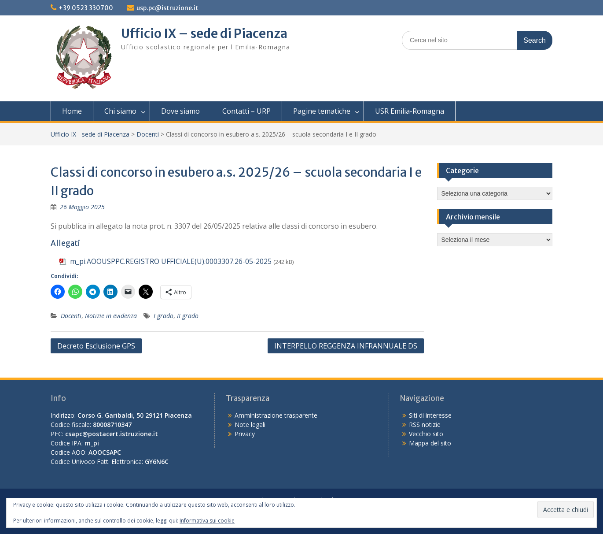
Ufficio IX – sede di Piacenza (204, 33)
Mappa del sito (430, 443)
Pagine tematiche (321, 111)
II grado (188, 316)
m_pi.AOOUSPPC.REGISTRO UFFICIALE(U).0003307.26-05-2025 (171, 261)
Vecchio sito (426, 434)
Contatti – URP (246, 111)
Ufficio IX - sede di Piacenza (90, 134)
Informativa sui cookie (207, 520)
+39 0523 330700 (86, 8)
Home (72, 111)
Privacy (245, 434)
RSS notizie (425, 424)
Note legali (250, 424)
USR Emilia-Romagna (409, 111)
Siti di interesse (430, 415)
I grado (163, 316)
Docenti (147, 134)
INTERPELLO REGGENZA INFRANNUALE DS (345, 346)
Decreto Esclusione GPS (96, 346)
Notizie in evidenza (111, 316)
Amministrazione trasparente (276, 415)
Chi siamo (120, 111)
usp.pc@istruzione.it (167, 8)
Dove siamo (180, 111)
